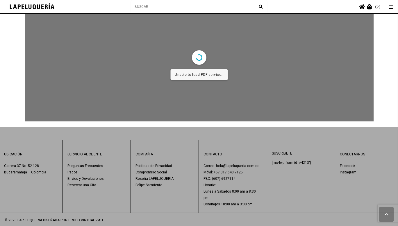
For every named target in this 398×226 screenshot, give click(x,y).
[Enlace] (32, 7)
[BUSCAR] (199, 6)
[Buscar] (261, 7)
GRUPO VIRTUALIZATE (86, 220)
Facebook (347, 166)
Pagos (72, 172)
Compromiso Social (151, 172)
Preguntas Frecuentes (85, 166)
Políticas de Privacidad (153, 166)
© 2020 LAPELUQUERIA (23, 220)
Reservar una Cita (81, 185)
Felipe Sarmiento (148, 185)
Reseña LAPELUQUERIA (154, 179)
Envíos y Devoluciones (85, 179)
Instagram (348, 172)
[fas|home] (362, 7)
